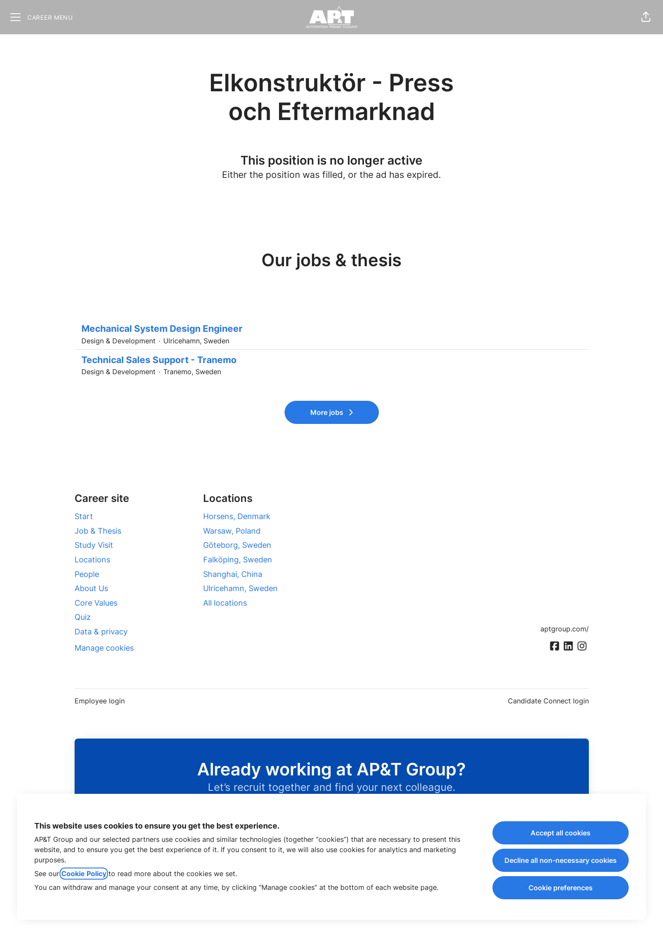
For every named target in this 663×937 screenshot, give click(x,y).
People (87, 574)
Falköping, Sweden (237, 559)
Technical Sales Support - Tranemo (331, 360)
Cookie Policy (83, 873)
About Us (91, 588)
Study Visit (94, 545)
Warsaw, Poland (232, 530)
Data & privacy (101, 631)
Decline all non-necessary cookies (560, 860)
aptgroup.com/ (564, 629)
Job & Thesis (98, 530)
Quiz (83, 617)
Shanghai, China (232, 574)
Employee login (100, 701)
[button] (646, 17)
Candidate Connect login (548, 701)
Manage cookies (104, 647)
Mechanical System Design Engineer (331, 329)
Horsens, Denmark (236, 516)
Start (84, 516)
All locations (225, 602)
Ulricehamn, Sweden (240, 588)
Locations (92, 559)
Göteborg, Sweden (237, 545)
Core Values (96, 602)
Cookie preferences (560, 887)
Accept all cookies (561, 833)
